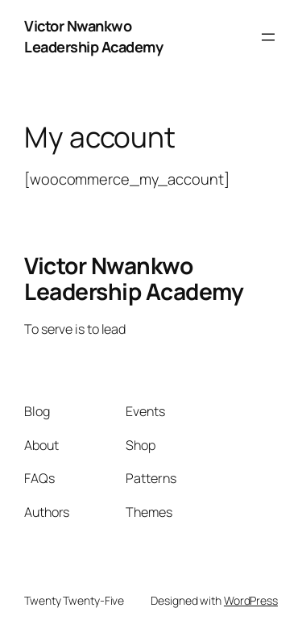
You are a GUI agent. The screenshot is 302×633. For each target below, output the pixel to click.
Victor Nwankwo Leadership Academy (93, 36)
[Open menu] (268, 37)
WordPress (251, 600)
